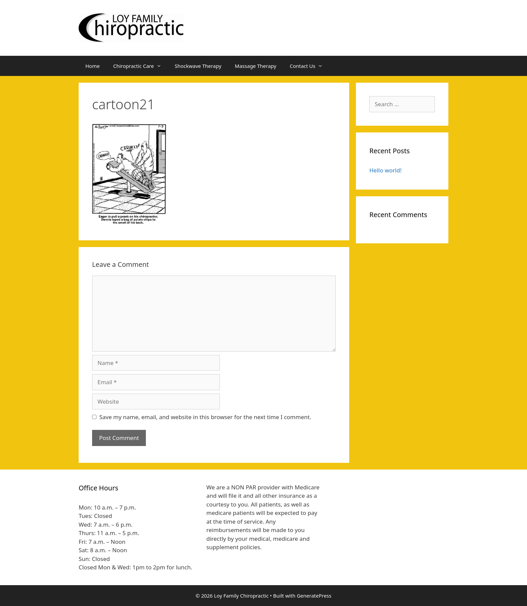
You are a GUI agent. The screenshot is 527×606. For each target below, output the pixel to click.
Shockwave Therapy (198, 66)
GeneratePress (314, 595)
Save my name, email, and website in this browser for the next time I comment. (205, 417)
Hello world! (385, 170)
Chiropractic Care (140, 66)
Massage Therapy (255, 66)
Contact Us (309, 66)
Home (92, 66)
